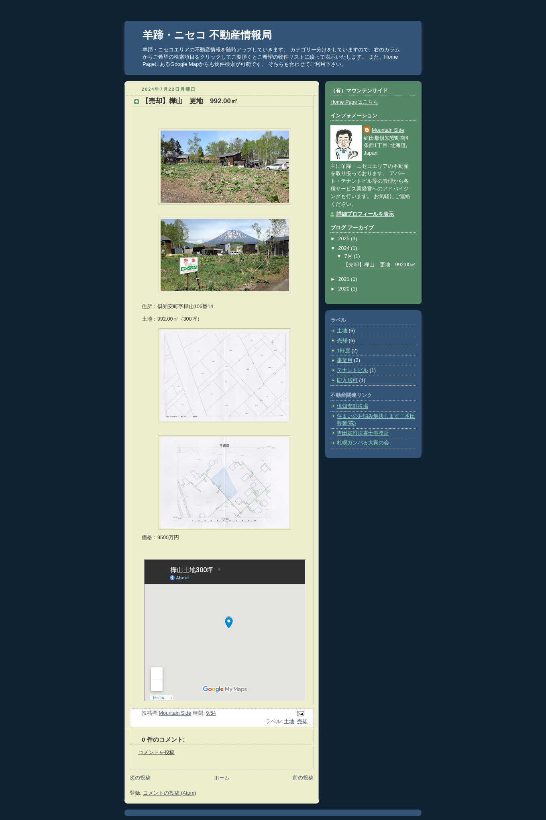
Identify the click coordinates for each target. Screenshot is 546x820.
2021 (344, 279)
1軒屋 (343, 351)
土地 (289, 721)
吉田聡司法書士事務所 (363, 433)
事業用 (344, 360)
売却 (302, 721)
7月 (349, 256)
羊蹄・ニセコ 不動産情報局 (207, 35)
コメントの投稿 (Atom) (169, 793)
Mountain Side (388, 130)
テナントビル (352, 370)
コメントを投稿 (156, 752)
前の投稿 (303, 778)
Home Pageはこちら (354, 102)
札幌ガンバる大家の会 (363, 443)
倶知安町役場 (352, 406)
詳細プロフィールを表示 (365, 214)
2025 (344, 238)
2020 (344, 289)
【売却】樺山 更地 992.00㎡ (379, 265)
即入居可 (347, 380)
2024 (344, 248)
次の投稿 (140, 778)
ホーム (222, 778)
